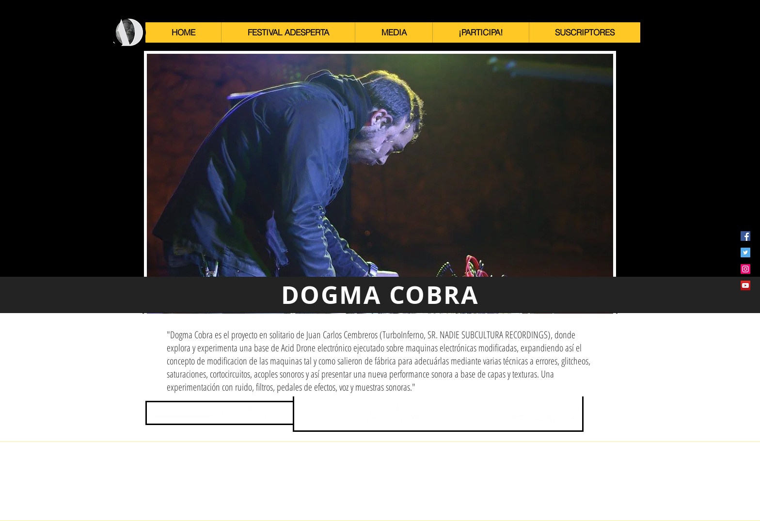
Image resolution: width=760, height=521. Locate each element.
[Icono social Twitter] (745, 252)
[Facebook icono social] (745, 236)
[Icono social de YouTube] (745, 285)
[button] (288, 32)
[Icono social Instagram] (745, 269)
